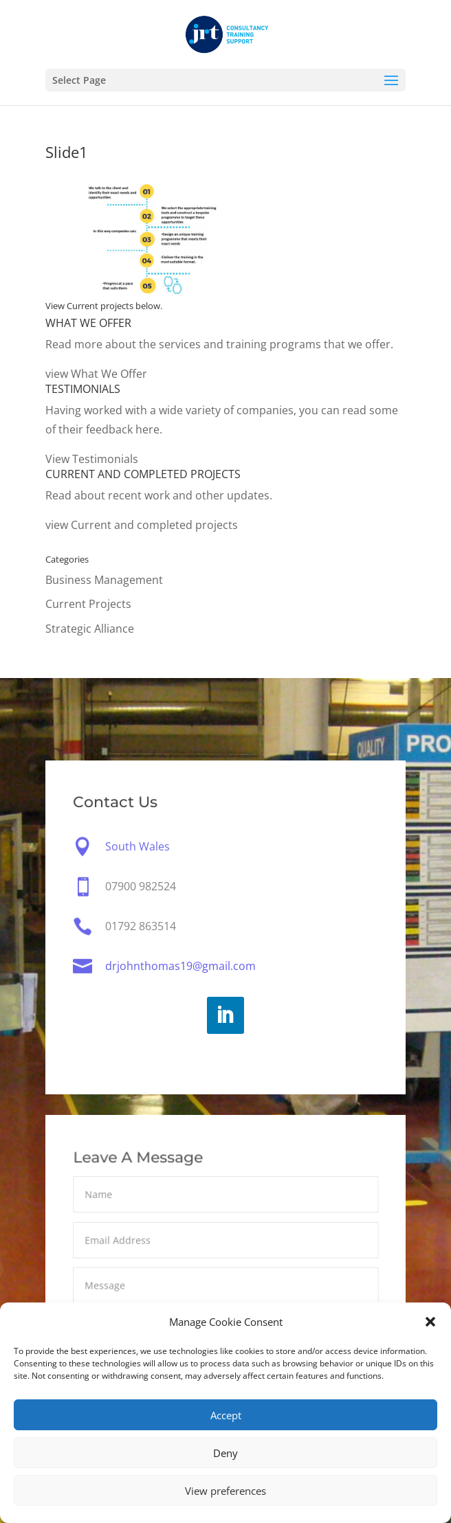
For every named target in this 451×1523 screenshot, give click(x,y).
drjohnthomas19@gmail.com (180, 966)
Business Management (104, 579)
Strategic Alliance (89, 628)
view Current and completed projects (141, 524)
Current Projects (88, 603)
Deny (225, 1453)
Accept (225, 1415)
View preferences (225, 1491)
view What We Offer (96, 373)
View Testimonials (91, 458)
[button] (430, 1322)
